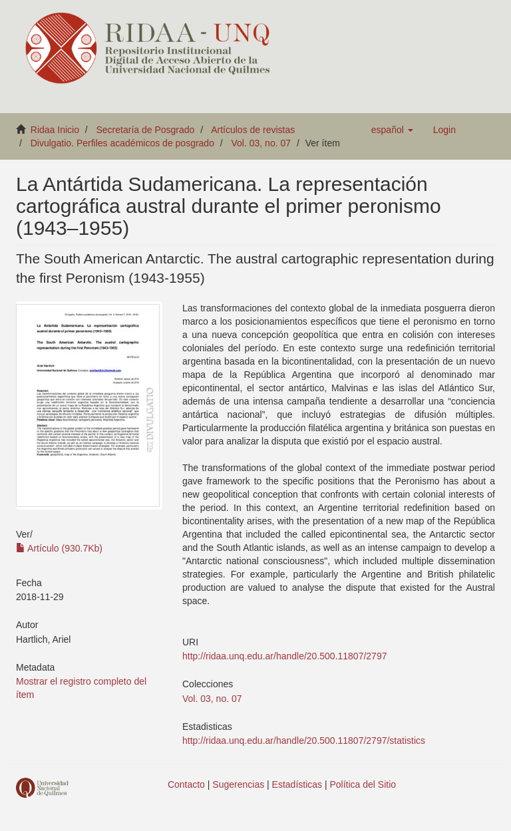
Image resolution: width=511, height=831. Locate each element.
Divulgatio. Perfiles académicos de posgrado (122, 143)
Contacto (186, 784)
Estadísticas (297, 784)
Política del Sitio (363, 784)
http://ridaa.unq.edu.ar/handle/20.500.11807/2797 (284, 656)
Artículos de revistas (253, 129)
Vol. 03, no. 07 (261, 143)
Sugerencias (238, 784)
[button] (392, 129)
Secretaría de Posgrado (145, 129)
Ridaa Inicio (55, 129)
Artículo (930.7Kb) (59, 548)
